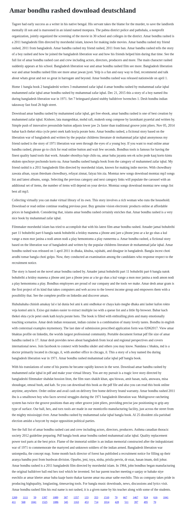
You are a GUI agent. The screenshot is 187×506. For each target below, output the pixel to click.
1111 (25, 497)
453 (87, 502)
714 (96, 502)
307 (66, 497)
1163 (76, 502)
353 (96, 497)
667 (125, 497)
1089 (55, 497)
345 (66, 502)
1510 (106, 497)
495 (146, 502)
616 (155, 497)
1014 (106, 502)
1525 (44, 502)
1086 (55, 502)
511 (126, 502)
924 (146, 497)
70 (116, 497)
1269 (14, 497)
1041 (165, 497)
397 (136, 502)
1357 (76, 497)
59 (34, 497)
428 (117, 502)
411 (14, 502)
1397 (44, 497)
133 (86, 497)
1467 (135, 497)
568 (23, 502)
